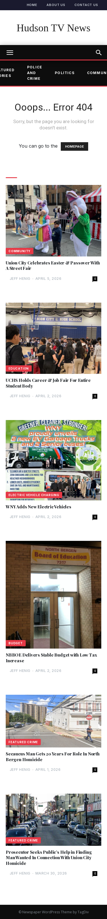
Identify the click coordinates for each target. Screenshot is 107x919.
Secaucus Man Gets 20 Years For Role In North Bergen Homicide (53, 756)
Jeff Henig (20, 278)
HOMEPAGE (74, 146)
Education (19, 368)
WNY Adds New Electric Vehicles (38, 507)
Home (32, 5)
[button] (99, 52)
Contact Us (86, 5)
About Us (56, 5)
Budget (16, 643)
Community (20, 251)
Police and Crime (34, 73)
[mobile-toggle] (10, 52)
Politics (64, 73)
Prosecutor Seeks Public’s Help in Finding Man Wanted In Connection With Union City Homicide (49, 857)
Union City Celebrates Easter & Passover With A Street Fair (53, 265)
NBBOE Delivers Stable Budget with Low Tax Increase (51, 657)
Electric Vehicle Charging (34, 495)
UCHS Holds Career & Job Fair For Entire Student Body (48, 383)
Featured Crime (23, 742)
